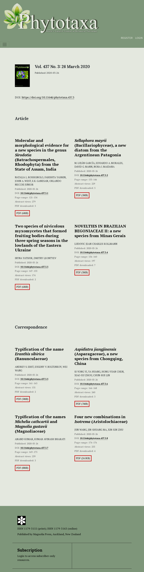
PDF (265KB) (83, 458)
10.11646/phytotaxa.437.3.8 (94, 438)
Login (139, 37)
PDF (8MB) (22, 467)
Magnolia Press (42, 534)
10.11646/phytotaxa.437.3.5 (34, 379)
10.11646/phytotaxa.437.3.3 (34, 266)
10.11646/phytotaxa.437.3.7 (34, 447)
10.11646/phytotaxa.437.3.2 (94, 175)
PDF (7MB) (82, 403)
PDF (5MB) (82, 195)
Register (127, 37)
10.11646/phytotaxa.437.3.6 (94, 383)
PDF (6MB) (22, 213)
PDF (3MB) (82, 272)
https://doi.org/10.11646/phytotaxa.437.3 (48, 97)
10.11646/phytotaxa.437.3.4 (94, 252)
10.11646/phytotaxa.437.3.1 (34, 193)
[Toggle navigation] (4, 44)
